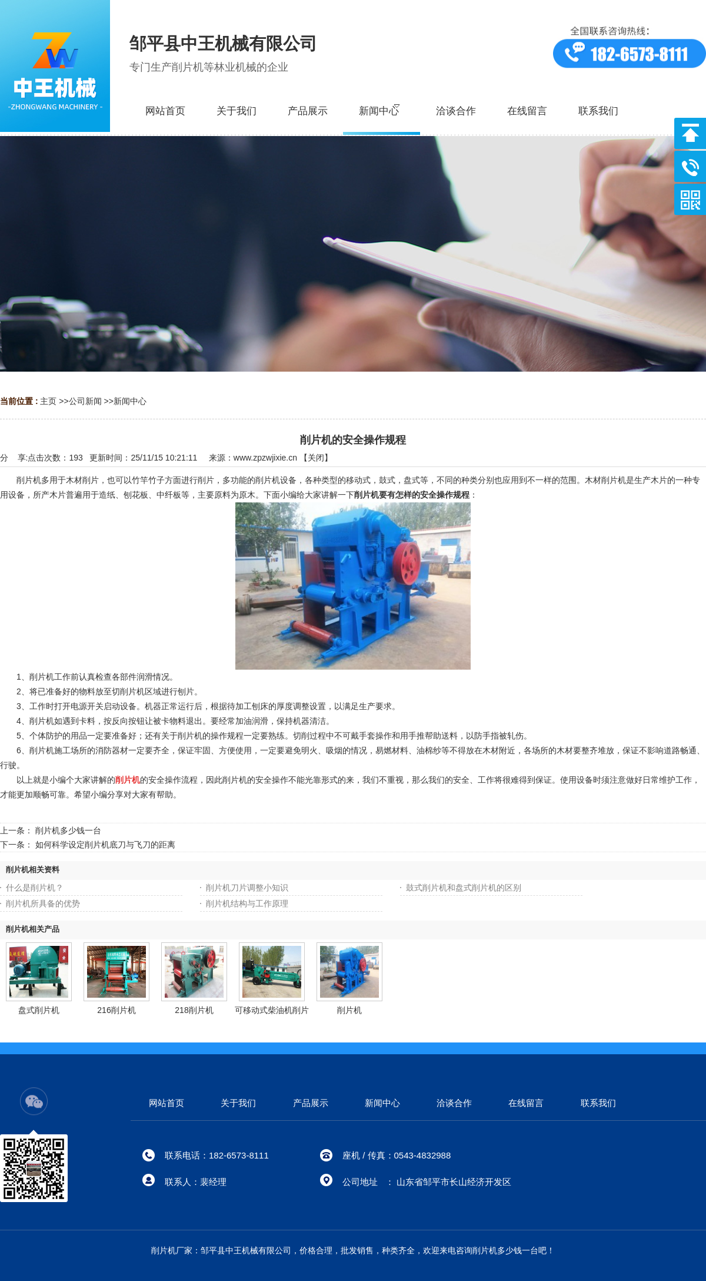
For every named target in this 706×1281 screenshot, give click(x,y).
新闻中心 (130, 401)
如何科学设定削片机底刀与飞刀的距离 (105, 844)
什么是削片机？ (35, 887)
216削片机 (116, 1010)
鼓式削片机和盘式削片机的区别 (463, 887)
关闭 (316, 457)
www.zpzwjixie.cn (265, 457)
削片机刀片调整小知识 (247, 887)
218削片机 (194, 1010)
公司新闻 (85, 401)
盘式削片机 (38, 1010)
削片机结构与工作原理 (247, 903)
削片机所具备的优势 (43, 903)
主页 (48, 401)
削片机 (349, 1010)
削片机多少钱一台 (68, 830)
